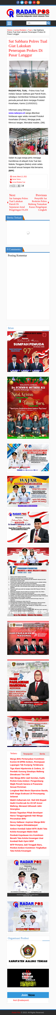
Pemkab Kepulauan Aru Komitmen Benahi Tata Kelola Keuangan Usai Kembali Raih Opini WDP (26, 838)
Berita (42, 754)
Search (49, 23)
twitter (22, 2)
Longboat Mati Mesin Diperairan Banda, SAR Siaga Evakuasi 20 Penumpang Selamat (29, 793)
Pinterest (34, 2)
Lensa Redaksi (17, 182)
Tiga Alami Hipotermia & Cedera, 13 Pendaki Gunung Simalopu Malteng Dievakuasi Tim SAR (27, 771)
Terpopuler (28, 754)
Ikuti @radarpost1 (21, 1000)
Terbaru (13, 753)
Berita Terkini (16, 179)
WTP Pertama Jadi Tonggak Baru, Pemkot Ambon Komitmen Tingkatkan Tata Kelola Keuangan (28, 848)
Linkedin (30, 2)
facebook (18, 2)
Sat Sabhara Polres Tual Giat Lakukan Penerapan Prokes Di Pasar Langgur (28, 48)
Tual (23, 182)
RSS (38, 2)
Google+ (26, 2)
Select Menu (9, 23)
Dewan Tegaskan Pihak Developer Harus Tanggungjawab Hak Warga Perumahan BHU (26, 816)
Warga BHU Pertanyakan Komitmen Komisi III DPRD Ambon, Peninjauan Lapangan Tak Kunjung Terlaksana (27, 762)
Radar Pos (16, 1013)
